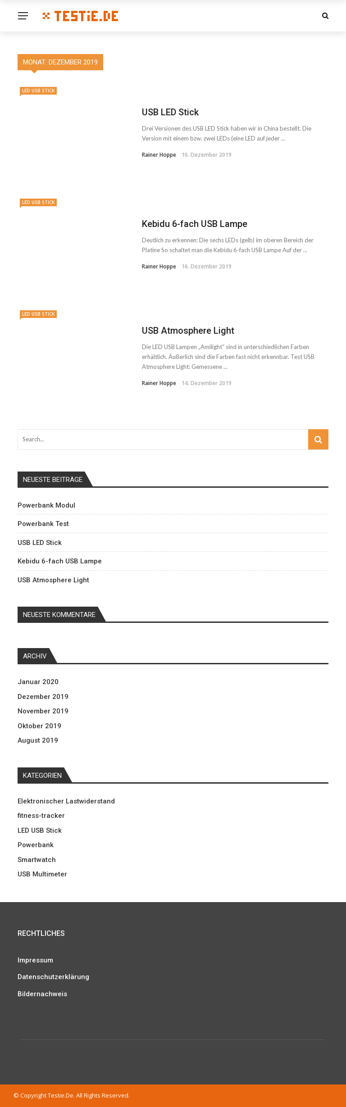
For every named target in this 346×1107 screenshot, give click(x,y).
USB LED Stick (170, 112)
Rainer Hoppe (159, 155)
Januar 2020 (38, 682)
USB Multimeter (42, 874)
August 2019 (38, 740)
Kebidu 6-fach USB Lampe (194, 223)
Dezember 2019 (43, 697)
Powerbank (36, 845)
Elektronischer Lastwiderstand (66, 801)
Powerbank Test (43, 524)
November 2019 (43, 711)
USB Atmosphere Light (188, 330)
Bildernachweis (42, 994)
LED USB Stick (38, 90)
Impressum (35, 960)
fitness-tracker (41, 816)
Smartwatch (37, 860)
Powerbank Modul (46, 505)
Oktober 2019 (39, 726)
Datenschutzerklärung (53, 977)
